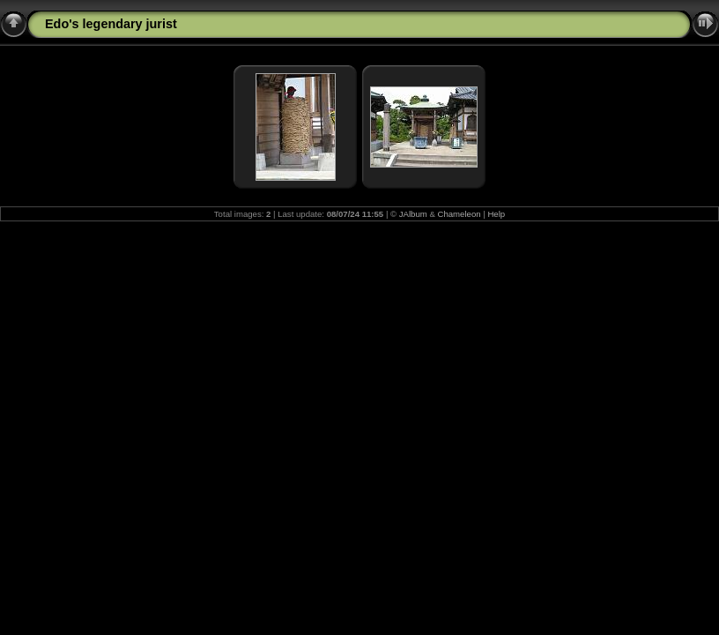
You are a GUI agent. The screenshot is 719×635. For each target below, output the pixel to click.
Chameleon (459, 214)
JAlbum (413, 214)
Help (496, 214)
